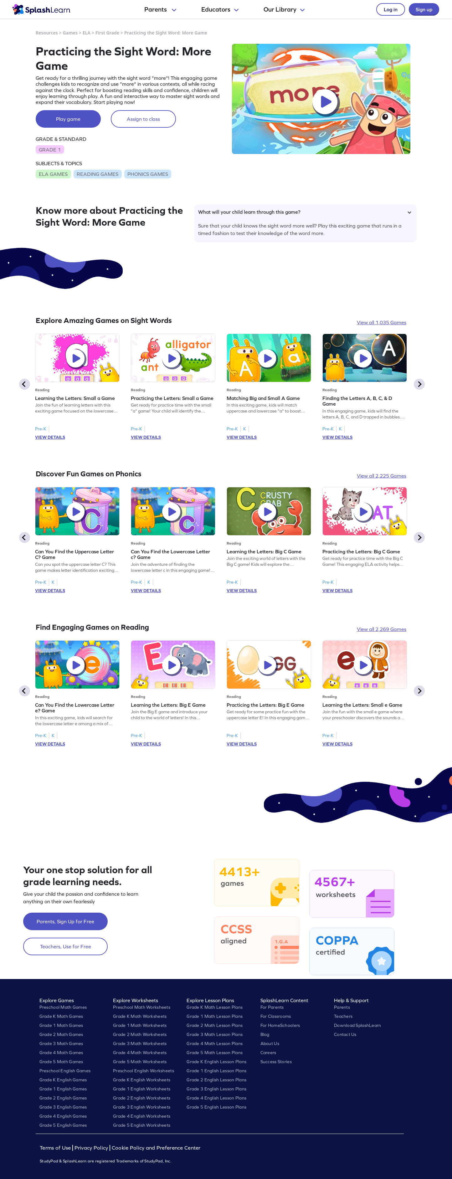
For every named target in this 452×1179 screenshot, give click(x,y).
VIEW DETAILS (50, 437)
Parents (160, 9)
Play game (68, 119)
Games (70, 33)
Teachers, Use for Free (65, 946)
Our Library (284, 9)
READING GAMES (97, 174)
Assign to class (143, 119)
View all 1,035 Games (381, 322)
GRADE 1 (50, 149)
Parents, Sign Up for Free (65, 921)
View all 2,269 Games (381, 629)
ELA (86, 33)
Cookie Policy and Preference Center (156, 1148)
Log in (391, 9)
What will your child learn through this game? (304, 212)
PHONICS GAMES (147, 174)
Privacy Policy (91, 1148)
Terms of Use (56, 1148)
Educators (220, 9)
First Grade (107, 33)
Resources (47, 33)
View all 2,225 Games (381, 476)
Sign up (424, 9)
